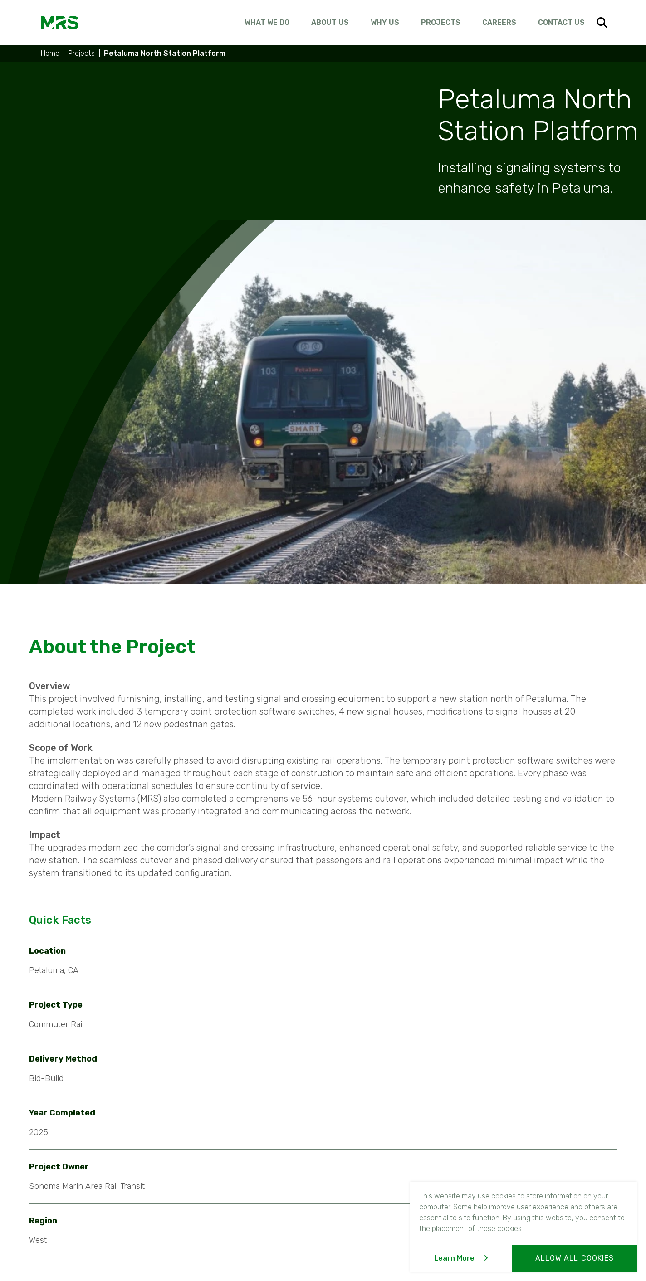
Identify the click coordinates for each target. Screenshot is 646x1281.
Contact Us (561, 22)
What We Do (267, 22)
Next (438, 1051)
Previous (215, 1051)
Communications (216, 1190)
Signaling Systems (220, 1174)
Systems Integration (224, 1157)
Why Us (385, 22)
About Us (330, 22)
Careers (499, 22)
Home (50, 53)
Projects (440, 22)
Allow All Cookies (574, 1258)
